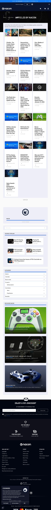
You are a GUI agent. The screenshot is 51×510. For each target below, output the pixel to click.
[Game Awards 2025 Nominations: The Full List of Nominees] (11, 176)
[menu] (25, 9)
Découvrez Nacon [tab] (9, 303)
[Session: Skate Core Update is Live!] (11, 63)
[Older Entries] (27, 200)
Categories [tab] (8, 270)
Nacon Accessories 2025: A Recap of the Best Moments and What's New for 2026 (25, 102)
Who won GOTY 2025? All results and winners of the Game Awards (39, 158)
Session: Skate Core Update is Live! (10, 72)
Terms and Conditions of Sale (8, 457)
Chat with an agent (27, 484)
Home (4, 17)
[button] (44, 227)
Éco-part (4, 466)
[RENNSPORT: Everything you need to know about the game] (25, 147)
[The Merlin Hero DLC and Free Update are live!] (11, 90)
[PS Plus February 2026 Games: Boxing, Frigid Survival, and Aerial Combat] (25, 63)
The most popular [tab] (9, 233)
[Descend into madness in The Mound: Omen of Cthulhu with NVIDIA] (25, 35)
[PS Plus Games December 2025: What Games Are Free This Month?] (11, 147)
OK (27, 4)
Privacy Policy (5, 462)
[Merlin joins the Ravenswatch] (25, 119)
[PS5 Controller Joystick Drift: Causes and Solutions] (11, 251)
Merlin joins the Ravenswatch (25, 127)
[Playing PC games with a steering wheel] (29, 241)
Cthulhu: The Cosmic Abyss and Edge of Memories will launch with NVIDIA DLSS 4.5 (11, 46)
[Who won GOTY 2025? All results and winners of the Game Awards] (39, 147)
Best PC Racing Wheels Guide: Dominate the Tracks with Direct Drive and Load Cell (18, 240)
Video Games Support (44, 455)
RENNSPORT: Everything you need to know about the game (25, 157)
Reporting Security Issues (7, 470)
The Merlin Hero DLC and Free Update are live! (11, 98)
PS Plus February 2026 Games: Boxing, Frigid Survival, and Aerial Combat (25, 74)
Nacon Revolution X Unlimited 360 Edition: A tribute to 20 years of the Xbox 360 (39, 131)
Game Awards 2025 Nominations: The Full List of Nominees (10, 186)
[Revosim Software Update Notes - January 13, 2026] (39, 90)
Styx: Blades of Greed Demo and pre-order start (39, 72)
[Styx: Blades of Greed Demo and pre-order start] (39, 63)
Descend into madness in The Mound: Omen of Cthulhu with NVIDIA (25, 46)
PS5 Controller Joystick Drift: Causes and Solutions (18, 250)
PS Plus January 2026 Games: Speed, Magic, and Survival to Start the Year (11, 130)
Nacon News (11, 17)
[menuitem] (25, 6)
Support (41, 453)
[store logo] (7, 8)
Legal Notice (4, 455)
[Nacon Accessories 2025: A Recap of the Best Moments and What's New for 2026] (25, 90)
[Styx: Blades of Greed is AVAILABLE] (39, 35)
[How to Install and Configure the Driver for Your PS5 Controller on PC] (29, 251)
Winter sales (25, 453)
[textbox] (25, 228)
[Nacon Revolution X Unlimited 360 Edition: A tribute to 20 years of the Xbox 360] (39, 119)
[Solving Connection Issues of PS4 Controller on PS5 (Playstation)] (11, 260)
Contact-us (4, 453)
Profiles (41, 451)
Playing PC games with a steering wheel (37, 240)
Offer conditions (5, 464)
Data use (8, 415)
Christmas (25, 460)
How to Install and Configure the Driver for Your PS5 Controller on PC (37, 250)
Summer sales (26, 451)
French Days (25, 455)
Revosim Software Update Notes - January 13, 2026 (39, 99)
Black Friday (25, 457)
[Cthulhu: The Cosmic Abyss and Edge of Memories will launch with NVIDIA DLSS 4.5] (11, 35)
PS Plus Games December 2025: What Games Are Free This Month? (11, 158)
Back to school (26, 464)
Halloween (25, 462)
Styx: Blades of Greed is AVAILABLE (39, 44)
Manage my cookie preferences (9, 468)
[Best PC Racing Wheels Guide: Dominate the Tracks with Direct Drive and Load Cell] (11, 241)
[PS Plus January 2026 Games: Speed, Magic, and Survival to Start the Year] (11, 119)
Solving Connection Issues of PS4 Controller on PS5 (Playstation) (27, 260)
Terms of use (5, 460)
